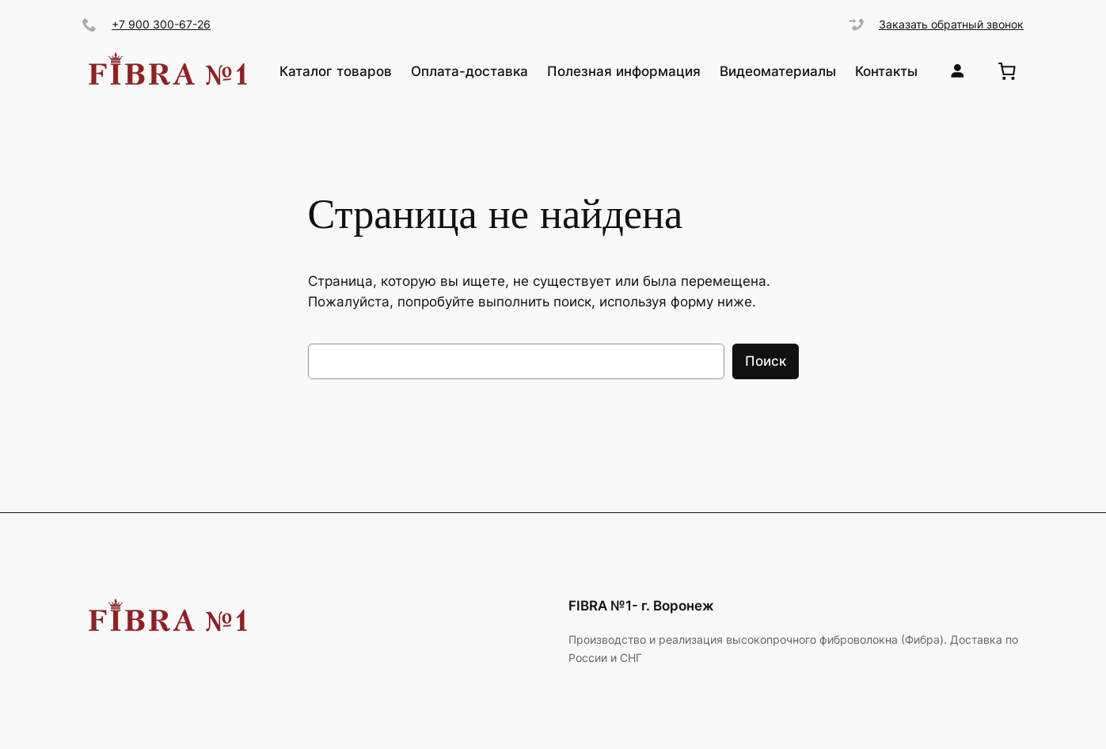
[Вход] (957, 71)
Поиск (765, 361)
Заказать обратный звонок (951, 24)
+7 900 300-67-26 (161, 24)
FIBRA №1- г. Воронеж (641, 606)
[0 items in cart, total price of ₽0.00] (1007, 70)
